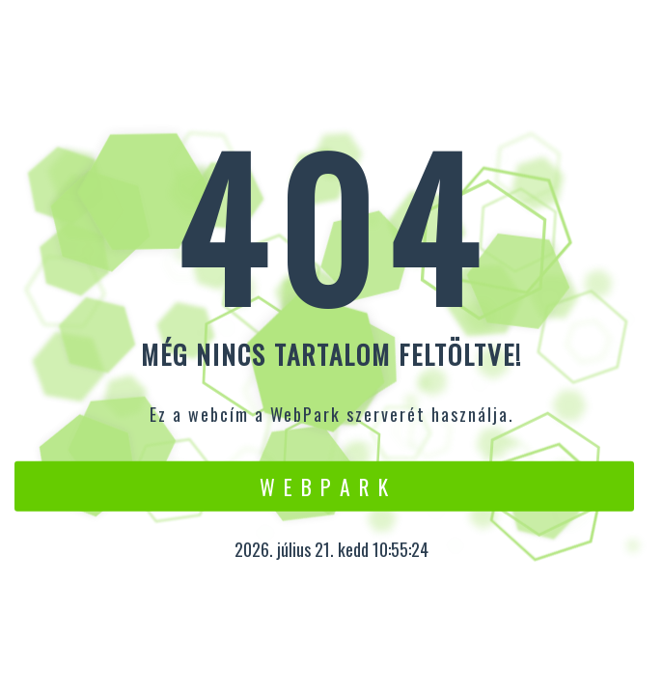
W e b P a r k (325, 485)
